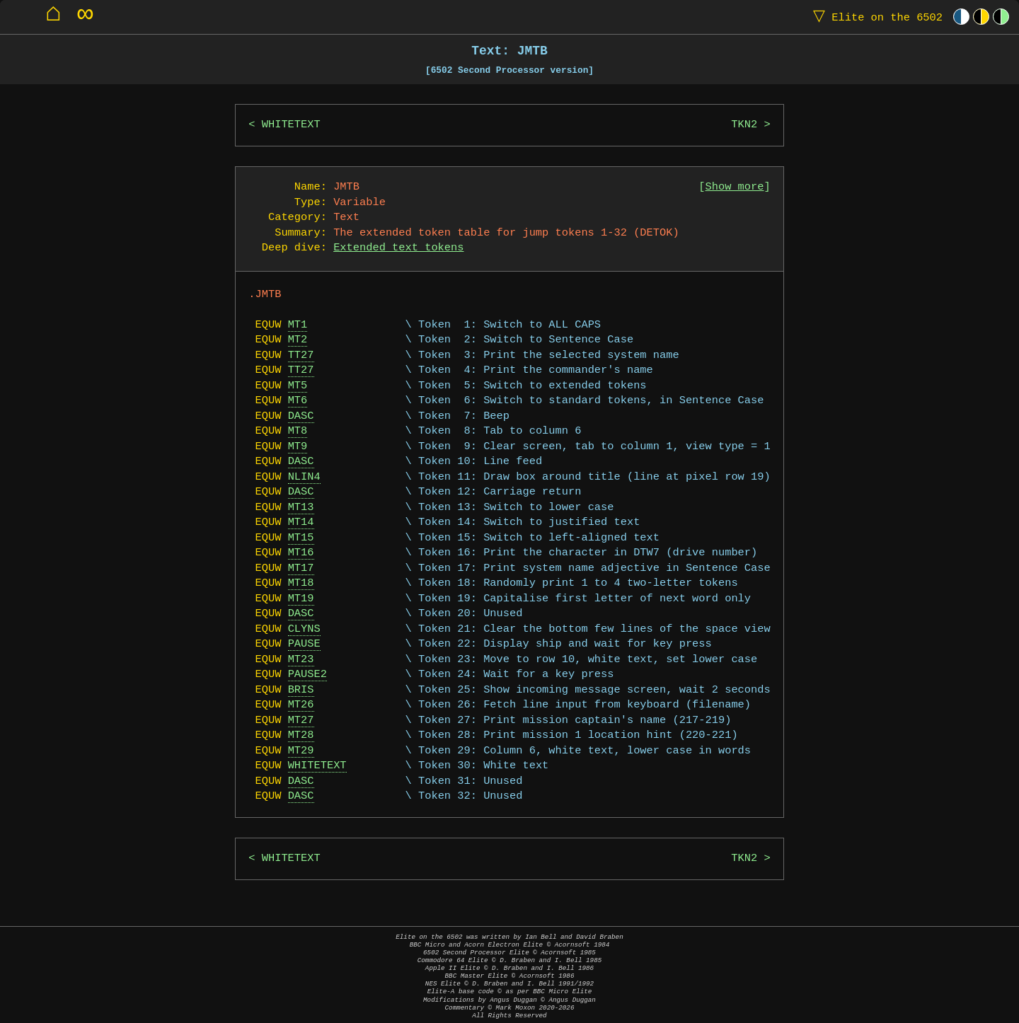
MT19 (301, 598)
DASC (301, 416)
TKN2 (744, 124)
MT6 (298, 400)
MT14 (301, 522)
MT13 (301, 507)
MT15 (301, 538)
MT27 (301, 720)
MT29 (301, 751)
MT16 (301, 552)
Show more (735, 187)
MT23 (301, 659)
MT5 (298, 385)
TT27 (301, 355)
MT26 (301, 705)
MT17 (301, 568)
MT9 (298, 446)
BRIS (301, 690)
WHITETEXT (291, 124)
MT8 (298, 431)
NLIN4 (304, 477)
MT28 (301, 735)
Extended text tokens (398, 248)
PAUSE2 (307, 674)
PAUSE (304, 644)
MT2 (298, 340)
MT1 (298, 325)
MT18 (301, 583)
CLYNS (304, 629)
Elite (875, 16)
